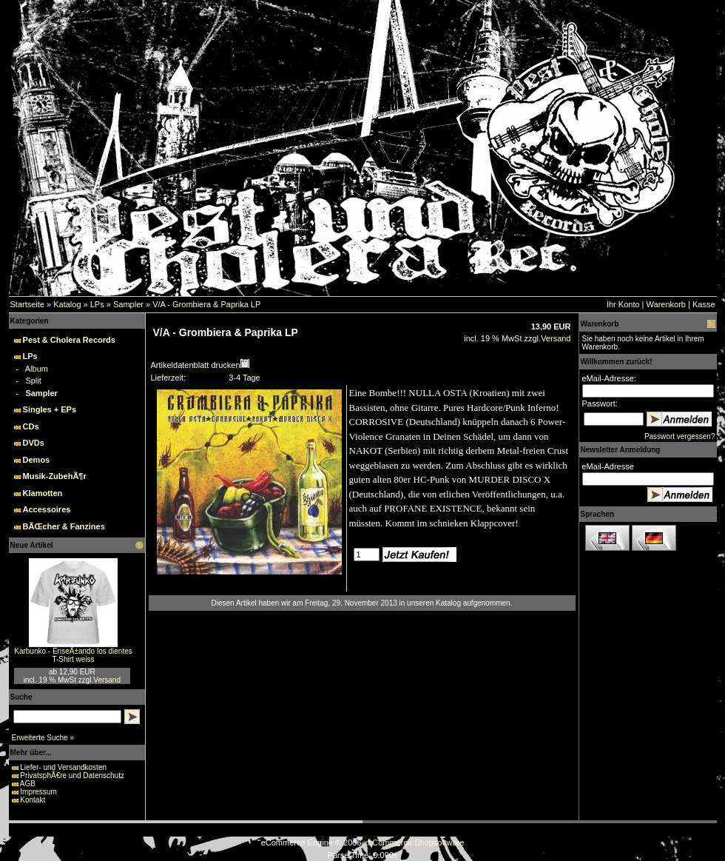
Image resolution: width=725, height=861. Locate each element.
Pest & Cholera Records (69, 339)
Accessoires (47, 509)
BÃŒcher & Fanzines (64, 526)
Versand (107, 680)
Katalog (67, 304)
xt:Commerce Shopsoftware (414, 842)
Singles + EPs (49, 409)
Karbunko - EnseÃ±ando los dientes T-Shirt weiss (73, 655)
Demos (36, 459)
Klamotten (43, 493)
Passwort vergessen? (679, 436)
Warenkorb (666, 304)
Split (33, 380)
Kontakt (32, 800)
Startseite (27, 304)
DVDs (33, 442)
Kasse (703, 304)
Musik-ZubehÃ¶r (55, 476)
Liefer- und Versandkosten (63, 767)
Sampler (128, 304)
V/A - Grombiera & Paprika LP (206, 304)
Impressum (38, 792)
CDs (31, 426)
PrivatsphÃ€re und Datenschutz (72, 775)
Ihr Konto (623, 304)
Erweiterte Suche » (43, 738)
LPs (97, 304)
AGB (28, 784)
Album (36, 368)
